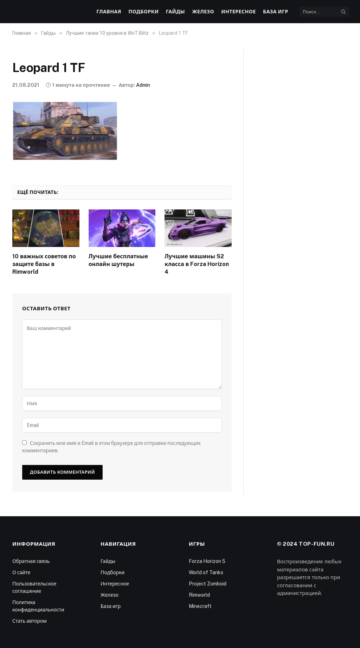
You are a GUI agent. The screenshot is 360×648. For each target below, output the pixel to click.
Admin (143, 85)
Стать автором (29, 621)
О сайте (21, 572)
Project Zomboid (207, 584)
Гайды (175, 11)
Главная (108, 11)
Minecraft (200, 606)
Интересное (238, 11)
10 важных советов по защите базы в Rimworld (44, 264)
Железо (203, 11)
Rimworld (199, 595)
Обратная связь (31, 561)
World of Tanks (206, 572)
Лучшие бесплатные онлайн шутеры (118, 260)
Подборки (143, 11)
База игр (275, 11)
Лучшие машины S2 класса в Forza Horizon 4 (197, 264)
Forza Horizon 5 (207, 561)
